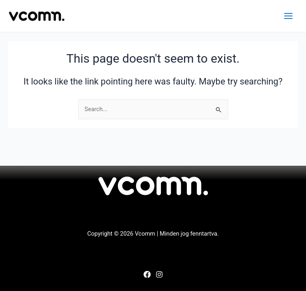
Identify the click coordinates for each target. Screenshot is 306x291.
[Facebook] (147, 274)
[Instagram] (159, 274)
